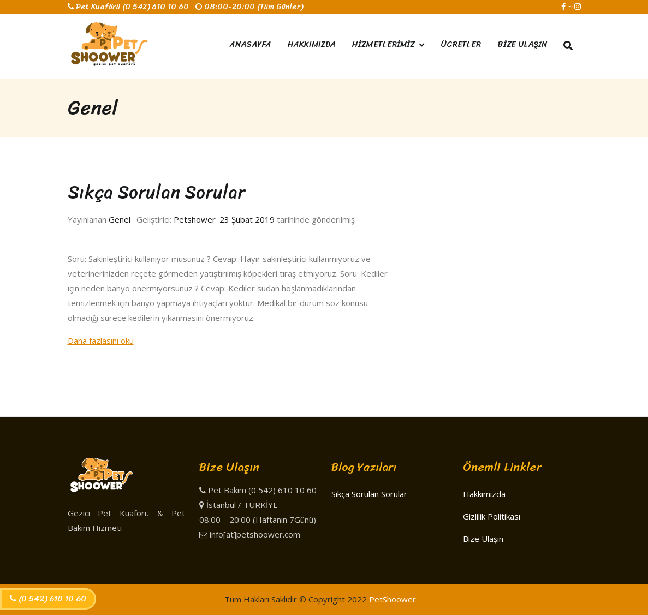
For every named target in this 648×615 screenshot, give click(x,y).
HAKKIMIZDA (312, 44)
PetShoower (392, 599)
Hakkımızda (484, 493)
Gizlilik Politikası (491, 516)
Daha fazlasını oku (101, 340)
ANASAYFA (250, 44)
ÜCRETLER (461, 44)
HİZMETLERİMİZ (383, 44)
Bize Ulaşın (483, 538)
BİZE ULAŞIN (522, 44)
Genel (119, 219)
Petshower (195, 219)
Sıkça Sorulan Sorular (156, 192)
